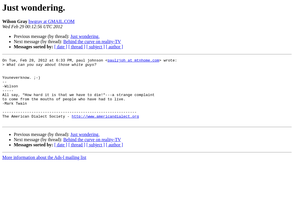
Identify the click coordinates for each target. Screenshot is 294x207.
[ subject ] (95, 46)
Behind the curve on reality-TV (92, 41)
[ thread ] (76, 46)
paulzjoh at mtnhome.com (133, 61)
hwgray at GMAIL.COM (51, 21)
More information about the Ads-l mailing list (44, 170)
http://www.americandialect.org (105, 128)
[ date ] (60, 46)
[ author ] (114, 46)
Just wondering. (84, 36)
